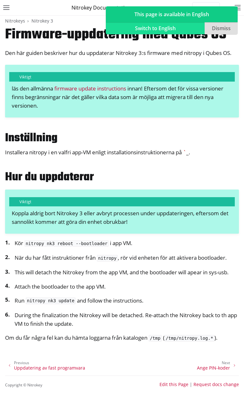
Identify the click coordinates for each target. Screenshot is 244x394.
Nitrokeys (15, 21)
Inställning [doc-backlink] (31, 138)
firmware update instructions (90, 88)
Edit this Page (173, 384)
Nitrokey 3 (42, 21)
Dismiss (221, 28)
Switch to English (155, 28)
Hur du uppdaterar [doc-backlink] (49, 177)
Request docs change (216, 384)
